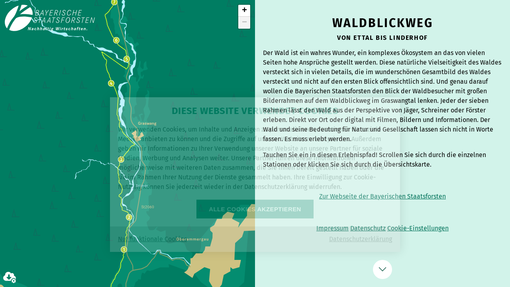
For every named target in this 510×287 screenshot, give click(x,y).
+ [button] (244, 11)
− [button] (244, 23)
